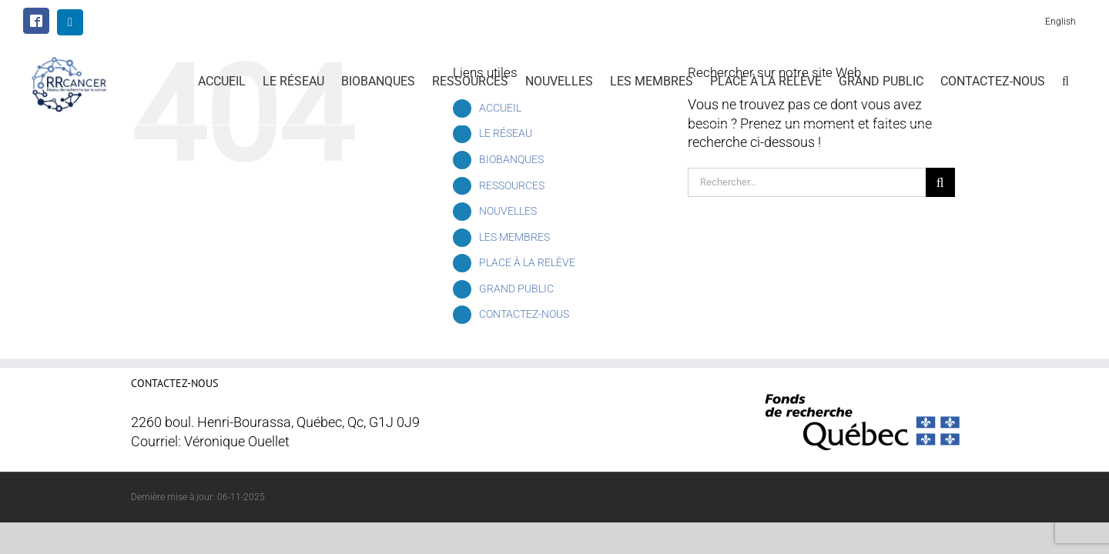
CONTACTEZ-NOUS (524, 314)
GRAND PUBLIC (516, 288)
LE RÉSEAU (505, 133)
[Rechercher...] (807, 182)
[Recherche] (940, 182)
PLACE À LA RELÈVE (527, 262)
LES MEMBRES (514, 237)
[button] (1082, 80)
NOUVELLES (508, 211)
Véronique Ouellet (237, 441)
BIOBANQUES (511, 159)
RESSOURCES (511, 185)
